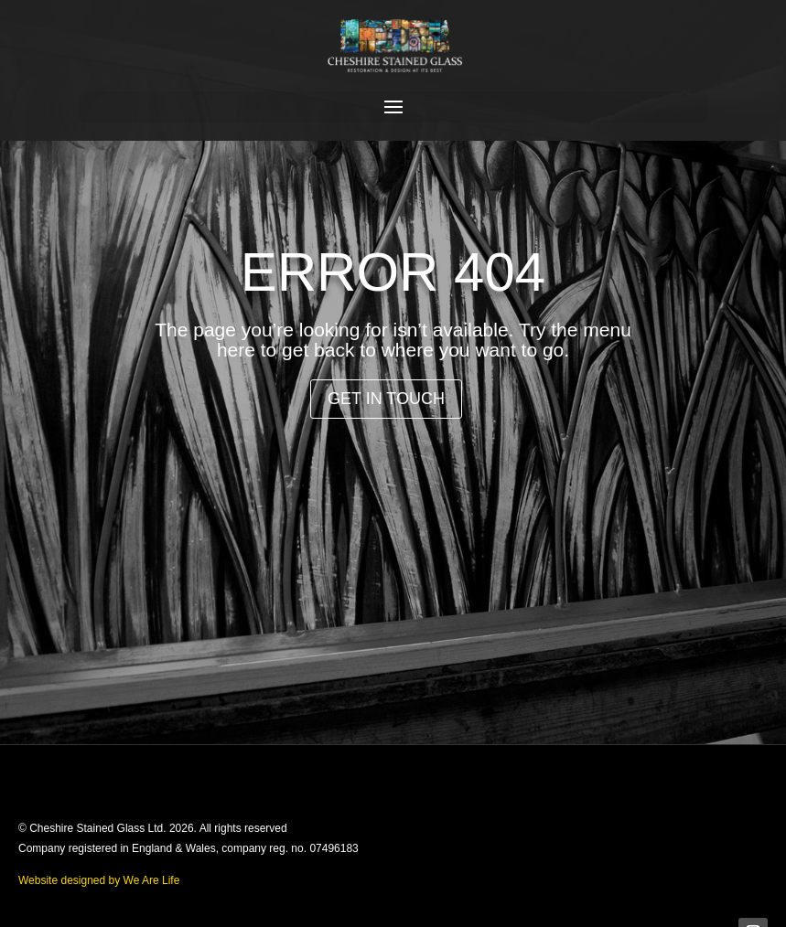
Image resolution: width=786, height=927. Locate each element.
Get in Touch (386, 398)
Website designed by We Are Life (98, 880)
